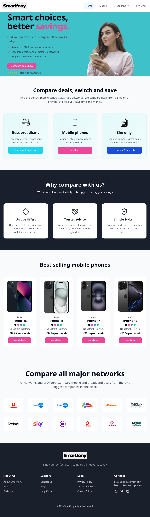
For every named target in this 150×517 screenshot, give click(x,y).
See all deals (20, 340)
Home (89, 5)
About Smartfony (13, 481)
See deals (75, 150)
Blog (6, 486)
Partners (8, 491)
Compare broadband (25, 150)
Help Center (46, 491)
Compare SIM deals (124, 150)
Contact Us (46, 481)
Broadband (121, 5)
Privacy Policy (84, 481)
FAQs (43, 486)
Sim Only (141, 5)
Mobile (103, 5)
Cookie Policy (84, 491)
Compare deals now (22, 66)
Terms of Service (86, 486)
